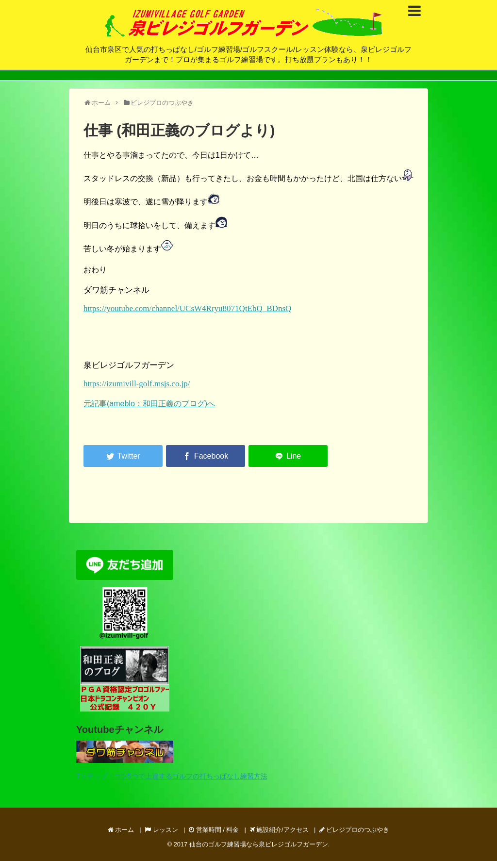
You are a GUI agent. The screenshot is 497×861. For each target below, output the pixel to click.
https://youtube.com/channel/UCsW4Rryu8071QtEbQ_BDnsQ (187, 308)
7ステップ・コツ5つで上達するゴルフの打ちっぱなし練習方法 (171, 776)
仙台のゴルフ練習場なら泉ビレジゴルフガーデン (258, 844)
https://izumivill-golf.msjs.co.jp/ (136, 383)
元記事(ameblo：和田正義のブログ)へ (149, 403)
